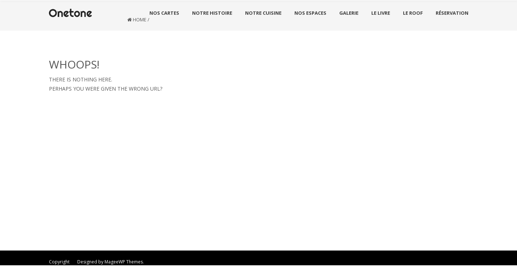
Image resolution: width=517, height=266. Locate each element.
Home (139, 19)
